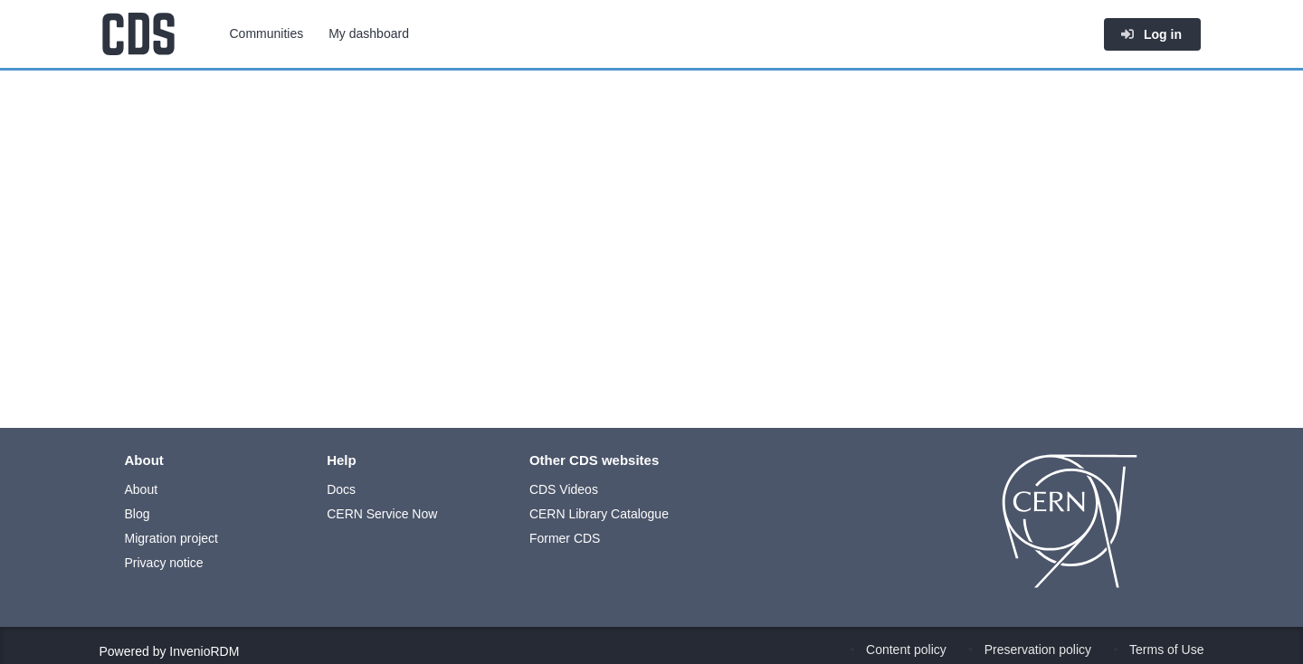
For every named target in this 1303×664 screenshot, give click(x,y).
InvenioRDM (204, 651)
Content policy (906, 649)
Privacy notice (164, 562)
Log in (1151, 34)
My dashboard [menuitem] (368, 33)
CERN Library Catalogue (599, 514)
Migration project (172, 538)
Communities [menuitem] (267, 33)
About (141, 489)
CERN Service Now (382, 514)
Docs (341, 489)
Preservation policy (1037, 649)
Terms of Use (1166, 649)
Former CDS (565, 538)
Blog (137, 514)
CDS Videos (563, 489)
